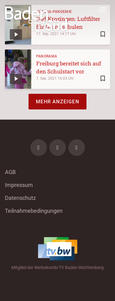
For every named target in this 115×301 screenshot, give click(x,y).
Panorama (46, 56)
